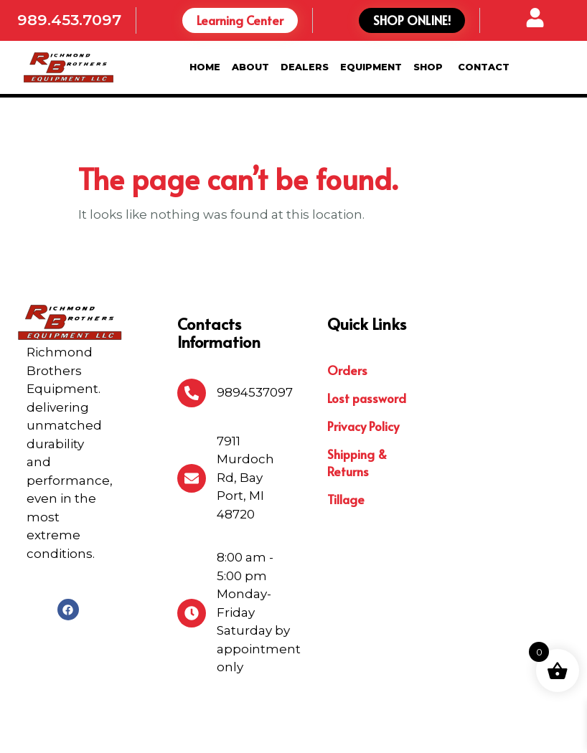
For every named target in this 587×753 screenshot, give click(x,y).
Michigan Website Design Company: (426, 728)
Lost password (366, 338)
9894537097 (255, 333)
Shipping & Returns (357, 403)
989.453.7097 (69, 20)
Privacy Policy (363, 366)
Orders (347, 310)
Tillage (346, 439)
